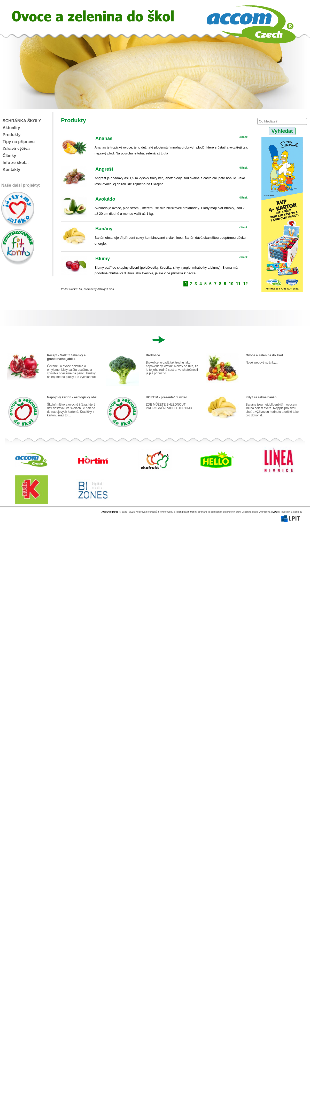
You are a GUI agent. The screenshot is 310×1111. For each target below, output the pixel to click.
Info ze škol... (15, 162)
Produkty (11, 135)
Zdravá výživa (16, 148)
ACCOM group (109, 511)
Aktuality (11, 128)
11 (238, 284)
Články (9, 155)
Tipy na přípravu (19, 141)
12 (245, 284)
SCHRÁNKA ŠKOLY (22, 121)
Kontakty (11, 169)
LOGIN (276, 511)
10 (231, 284)
